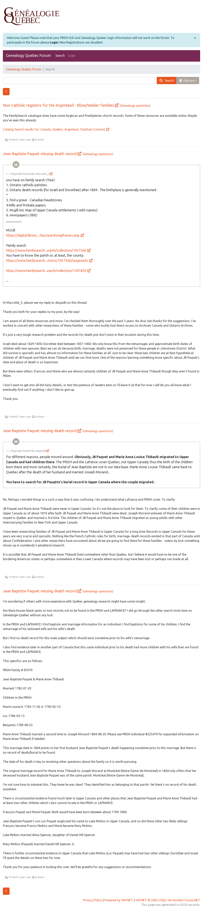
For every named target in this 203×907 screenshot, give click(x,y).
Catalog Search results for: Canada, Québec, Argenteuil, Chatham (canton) (56, 129)
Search (60, 55)
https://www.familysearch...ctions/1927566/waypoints (49, 260)
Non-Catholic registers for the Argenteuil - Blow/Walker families (58, 105)
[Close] (195, 37)
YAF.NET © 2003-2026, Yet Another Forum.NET (167, 900)
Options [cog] (186, 80)
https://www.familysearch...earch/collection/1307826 (48, 270)
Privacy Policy (92, 900)
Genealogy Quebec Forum (28, 55)
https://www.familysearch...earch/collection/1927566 (48, 250)
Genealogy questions (135, 105)
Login (54, 42)
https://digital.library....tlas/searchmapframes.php (45, 235)
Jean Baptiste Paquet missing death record (40, 153)
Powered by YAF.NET (118, 900)
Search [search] (166, 80)
